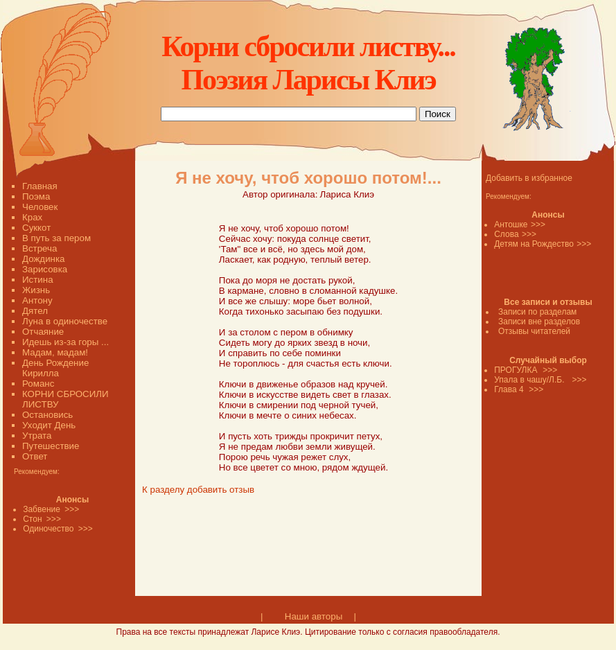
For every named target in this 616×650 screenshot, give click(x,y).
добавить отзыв (220, 489)
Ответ (34, 456)
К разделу (163, 489)
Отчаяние (43, 331)
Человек (40, 207)
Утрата (36, 435)
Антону (37, 300)
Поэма (36, 196)
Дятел (35, 311)
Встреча (39, 248)
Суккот (36, 227)
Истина (37, 279)
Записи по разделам (537, 312)
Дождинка (43, 259)
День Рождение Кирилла (55, 368)
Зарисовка (44, 269)
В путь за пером (56, 238)
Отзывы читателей (534, 331)
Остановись (47, 415)
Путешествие (50, 446)
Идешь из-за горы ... (65, 342)
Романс (38, 383)
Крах (32, 217)
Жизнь (36, 290)
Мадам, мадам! (55, 352)
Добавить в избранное (529, 178)
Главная (40, 186)
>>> (538, 224)
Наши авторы (313, 616)
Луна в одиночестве (64, 321)
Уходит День (49, 425)
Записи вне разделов (539, 321)
